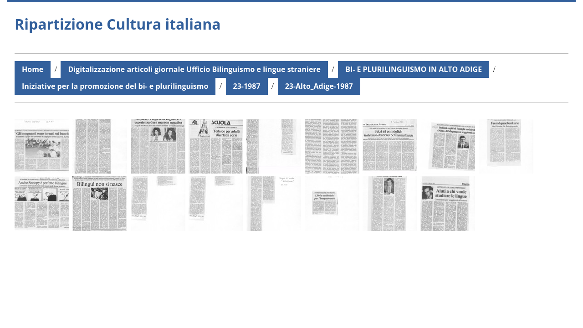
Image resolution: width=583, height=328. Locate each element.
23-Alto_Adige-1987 (319, 86)
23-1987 (247, 86)
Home (32, 69)
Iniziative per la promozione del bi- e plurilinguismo (115, 86)
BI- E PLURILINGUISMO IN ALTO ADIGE (413, 69)
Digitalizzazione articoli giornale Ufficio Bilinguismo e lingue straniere (194, 69)
